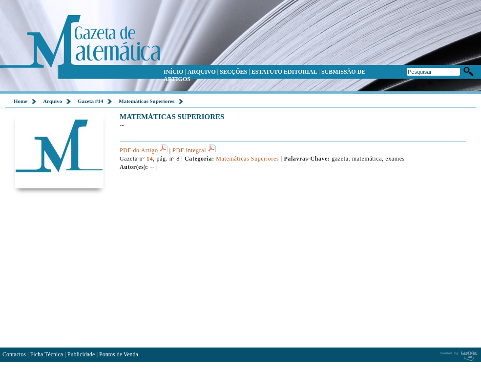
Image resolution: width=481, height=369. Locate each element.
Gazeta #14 (90, 101)
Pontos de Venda (118, 354)
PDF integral (193, 150)
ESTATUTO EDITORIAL (284, 71)
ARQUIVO (202, 71)
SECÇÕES (233, 71)
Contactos (14, 354)
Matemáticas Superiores (146, 101)
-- (152, 167)
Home (20, 101)
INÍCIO (174, 71)
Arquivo (52, 101)
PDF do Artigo (143, 150)
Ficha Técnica (46, 354)
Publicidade (81, 354)
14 (149, 158)
